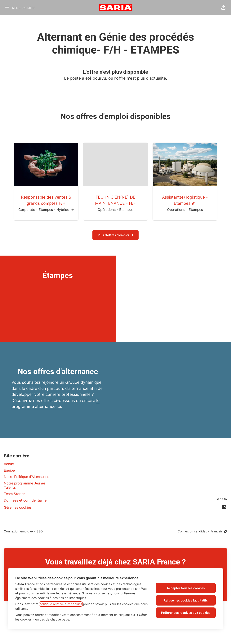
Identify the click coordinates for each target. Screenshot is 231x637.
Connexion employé (18, 531)
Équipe (9, 470)
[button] (223, 7)
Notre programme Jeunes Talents (25, 485)
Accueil (9, 464)
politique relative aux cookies (60, 604)
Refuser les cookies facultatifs (186, 600)
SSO (40, 531)
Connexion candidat (192, 531)
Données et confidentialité (25, 500)
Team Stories (14, 494)
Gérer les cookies (18, 507)
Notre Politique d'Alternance (26, 477)
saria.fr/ (221, 499)
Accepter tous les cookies (186, 588)
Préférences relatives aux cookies (185, 613)
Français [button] (219, 531)
